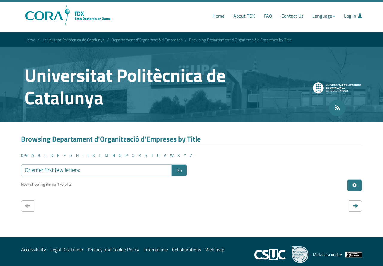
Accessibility (33, 249)
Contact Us (292, 15)
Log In (353, 15)
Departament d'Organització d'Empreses (147, 40)
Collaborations (186, 249)
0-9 (24, 155)
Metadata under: (337, 255)
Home (218, 15)
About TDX (244, 15)
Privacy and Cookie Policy (113, 249)
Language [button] (323, 15)
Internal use (155, 249)
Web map (214, 249)
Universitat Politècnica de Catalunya (73, 40)
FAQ (268, 15)
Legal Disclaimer (66, 249)
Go (179, 170)
